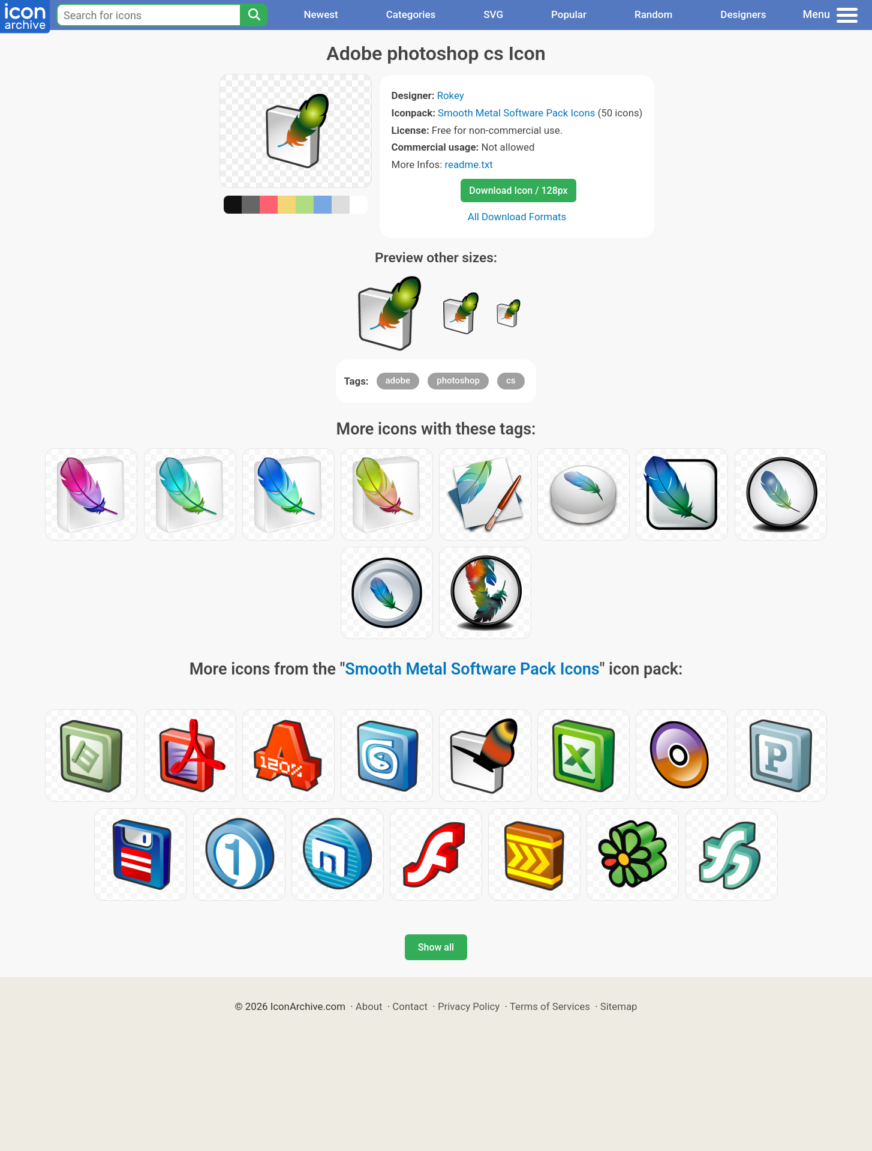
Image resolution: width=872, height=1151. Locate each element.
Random (653, 14)
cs (511, 380)
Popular (569, 14)
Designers (743, 14)
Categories (411, 14)
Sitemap (619, 1006)
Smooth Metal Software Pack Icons (516, 113)
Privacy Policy (469, 1006)
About (369, 1006)
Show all (436, 947)
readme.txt (468, 164)
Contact (410, 1006)
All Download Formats (517, 217)
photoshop (458, 380)
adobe (398, 380)
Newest (320, 14)
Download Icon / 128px (518, 190)
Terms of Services (550, 1006)
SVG (493, 14)
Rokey (450, 95)
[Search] (253, 15)
